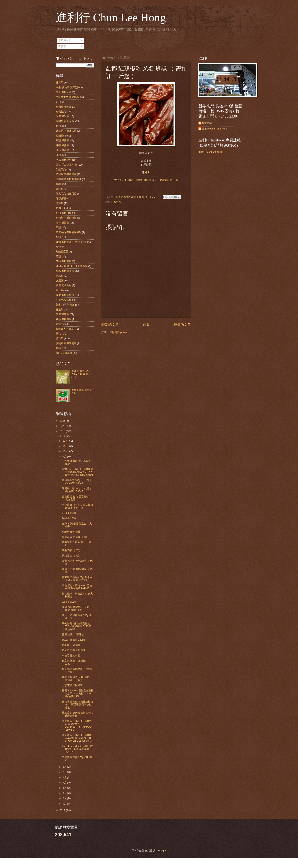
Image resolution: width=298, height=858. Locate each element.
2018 (63, 436)
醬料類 (59, 338)
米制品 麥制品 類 (65, 121)
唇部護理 (61, 198)
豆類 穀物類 (62, 140)
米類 (58, 126)
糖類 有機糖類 (63, 319)
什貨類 (59, 82)
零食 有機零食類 (65, 295)
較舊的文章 (182, 325)
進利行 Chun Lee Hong (111, 17)
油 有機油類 (62, 150)
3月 (65, 793)
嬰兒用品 (61, 333)
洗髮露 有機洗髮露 (66, 174)
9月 (65, 456)
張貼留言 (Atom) (119, 332)
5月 (65, 782)
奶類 (58, 101)
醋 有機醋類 (62, 314)
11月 (65, 446)
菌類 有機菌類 (63, 261)
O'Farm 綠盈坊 (64, 353)
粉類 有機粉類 (63, 213)
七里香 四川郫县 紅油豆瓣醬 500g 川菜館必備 (77, 506)
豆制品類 (61, 135)
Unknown (207, 123)
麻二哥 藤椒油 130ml (73, 639)
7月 (65, 772)
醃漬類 (59, 309)
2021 (63, 420)
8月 (65, 766)
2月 (65, 798)
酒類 (58, 227)
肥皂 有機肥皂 (63, 159)
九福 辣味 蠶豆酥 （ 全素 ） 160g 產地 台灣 (77, 608)
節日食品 (61, 290)
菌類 (58, 256)
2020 (63, 426)
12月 (65, 440)
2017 (63, 810)
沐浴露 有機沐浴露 (66, 130)
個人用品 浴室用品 (66, 193)
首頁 (146, 325)
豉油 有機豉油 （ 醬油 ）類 (71, 242)
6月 (65, 777)
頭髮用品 (61, 324)
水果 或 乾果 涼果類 (67, 87)
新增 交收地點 (63, 285)
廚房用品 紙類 (63, 299)
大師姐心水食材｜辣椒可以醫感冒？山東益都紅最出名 (146, 180)
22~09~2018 (69, 601)
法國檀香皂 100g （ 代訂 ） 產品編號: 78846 (77, 482)
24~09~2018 (69, 512)
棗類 (58, 246)
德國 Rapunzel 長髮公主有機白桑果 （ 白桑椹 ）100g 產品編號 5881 (78, 693)
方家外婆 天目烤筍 (72, 685)
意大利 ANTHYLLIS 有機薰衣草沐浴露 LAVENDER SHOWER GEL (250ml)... (77, 738)
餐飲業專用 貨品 (65, 328)
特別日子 (61, 208)
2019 (63, 431)
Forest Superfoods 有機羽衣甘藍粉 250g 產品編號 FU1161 (77, 749)
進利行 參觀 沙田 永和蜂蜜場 (72, 266)
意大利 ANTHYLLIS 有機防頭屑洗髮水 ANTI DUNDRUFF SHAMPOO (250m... (77, 725)
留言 (62, 46)
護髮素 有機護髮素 (66, 343)
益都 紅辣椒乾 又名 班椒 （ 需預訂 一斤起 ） (77, 678)
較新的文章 (110, 325)
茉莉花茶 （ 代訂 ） (73, 555)
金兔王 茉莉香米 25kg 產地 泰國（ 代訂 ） (82, 374)
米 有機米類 (62, 116)
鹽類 (58, 348)
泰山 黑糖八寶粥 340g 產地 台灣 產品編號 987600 (77, 587)
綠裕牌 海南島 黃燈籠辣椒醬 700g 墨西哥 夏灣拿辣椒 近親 (77, 704)
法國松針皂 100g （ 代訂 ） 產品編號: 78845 (77, 490)
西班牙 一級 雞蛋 (71, 644)
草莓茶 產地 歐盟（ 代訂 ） (77, 536)
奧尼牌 (59, 280)
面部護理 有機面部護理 (68, 179)
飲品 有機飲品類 (65, 270)
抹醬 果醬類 (62, 145)
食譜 (58, 183)
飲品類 (59, 275)
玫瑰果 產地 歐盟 (71, 531)
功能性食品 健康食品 (67, 97)
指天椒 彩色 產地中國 (74, 650)
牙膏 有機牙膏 (63, 92)
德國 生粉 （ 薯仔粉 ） (74, 634)
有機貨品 (61, 111)
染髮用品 (61, 169)
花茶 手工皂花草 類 (66, 164)
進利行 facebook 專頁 (210, 152)
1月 (65, 803)
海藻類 (59, 203)
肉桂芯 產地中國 (71, 655)
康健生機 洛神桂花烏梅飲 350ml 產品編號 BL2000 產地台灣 (76, 626)
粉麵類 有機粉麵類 (66, 217)
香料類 (117, 201)
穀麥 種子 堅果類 (65, 304)
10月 (65, 451)
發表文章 (64, 40)
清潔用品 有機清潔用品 (68, 232)
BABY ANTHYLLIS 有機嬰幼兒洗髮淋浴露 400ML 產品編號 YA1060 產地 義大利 (77, 472)
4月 (65, 787)
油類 (58, 155)
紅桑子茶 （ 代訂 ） (73, 550)
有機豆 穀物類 (63, 106)
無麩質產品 (62, 251)
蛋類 (58, 237)
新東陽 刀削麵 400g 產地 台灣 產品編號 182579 (77, 579)
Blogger (162, 850)
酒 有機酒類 (62, 222)
